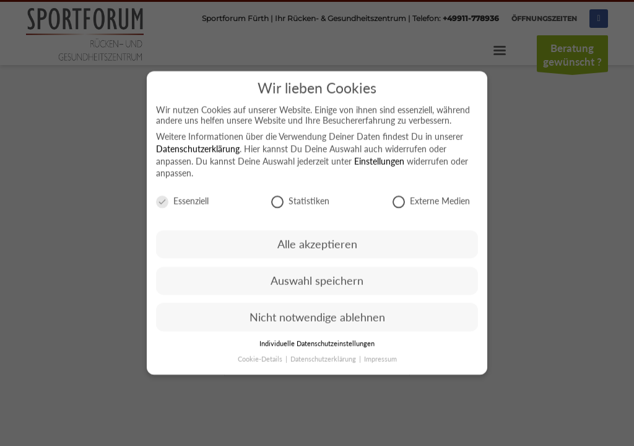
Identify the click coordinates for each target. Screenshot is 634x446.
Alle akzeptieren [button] (317, 248)
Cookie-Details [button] (261, 363)
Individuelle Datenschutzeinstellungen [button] (317, 348)
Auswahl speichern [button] (317, 284)
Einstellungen (379, 165)
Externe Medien (431, 205)
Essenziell (182, 205)
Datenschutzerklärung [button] (324, 363)
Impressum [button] (380, 363)
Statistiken (300, 205)
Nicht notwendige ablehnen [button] (317, 321)
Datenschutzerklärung (198, 152)
